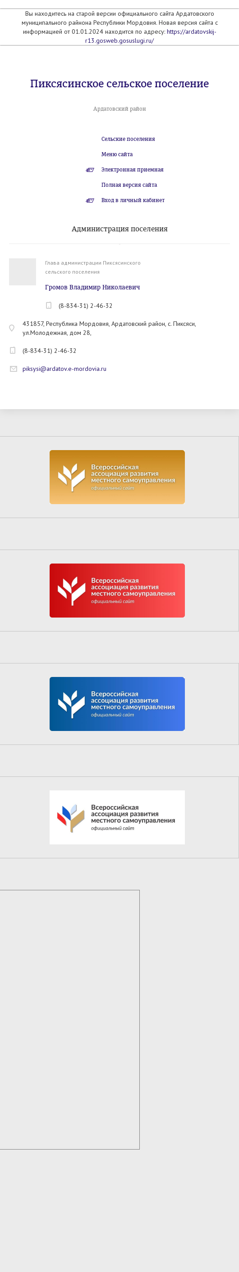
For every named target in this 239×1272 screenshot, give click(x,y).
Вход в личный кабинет (133, 200)
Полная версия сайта (129, 185)
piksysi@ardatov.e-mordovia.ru (64, 369)
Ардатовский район (119, 109)
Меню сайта (117, 154)
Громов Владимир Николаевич (92, 287)
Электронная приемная (132, 170)
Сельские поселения (128, 139)
